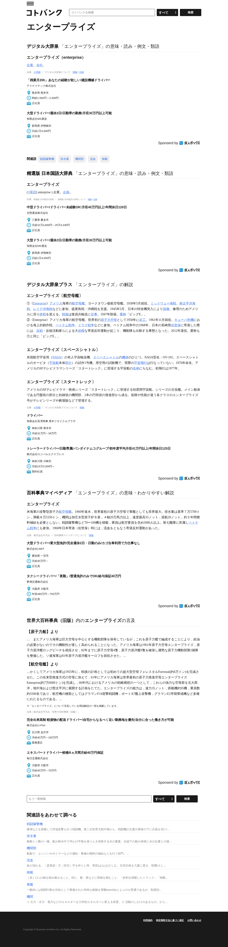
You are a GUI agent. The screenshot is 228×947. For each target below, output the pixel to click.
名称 (136, 368)
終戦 (43, 314)
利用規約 (147, 920)
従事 (94, 314)
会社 (39, 65)
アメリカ (56, 303)
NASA (56, 357)
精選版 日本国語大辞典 (49, 173)
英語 (33, 192)
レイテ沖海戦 (42, 309)
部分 (68, 363)
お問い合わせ (194, 920)
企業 (30, 65)
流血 (93, 158)
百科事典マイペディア (49, 492)
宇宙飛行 (140, 363)
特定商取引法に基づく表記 (170, 920)
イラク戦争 (86, 325)
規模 (81, 331)
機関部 (79, 158)
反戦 (39, 331)
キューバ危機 (184, 320)
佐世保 (176, 325)
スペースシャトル (106, 357)
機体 (125, 357)
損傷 (166, 309)
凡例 (81, 72)
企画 (66, 192)
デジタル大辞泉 (43, 46)
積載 (105, 158)
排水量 (64, 158)
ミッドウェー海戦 (163, 303)
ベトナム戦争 (65, 325)
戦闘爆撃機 (47, 158)
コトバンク (44, 12)
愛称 (123, 314)
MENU (30, 3)
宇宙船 (54, 363)
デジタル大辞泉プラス (49, 284)
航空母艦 (78, 303)
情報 (75, 72)
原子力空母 (109, 320)
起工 (142, 320)
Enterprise (39, 303)
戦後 (65, 314)
